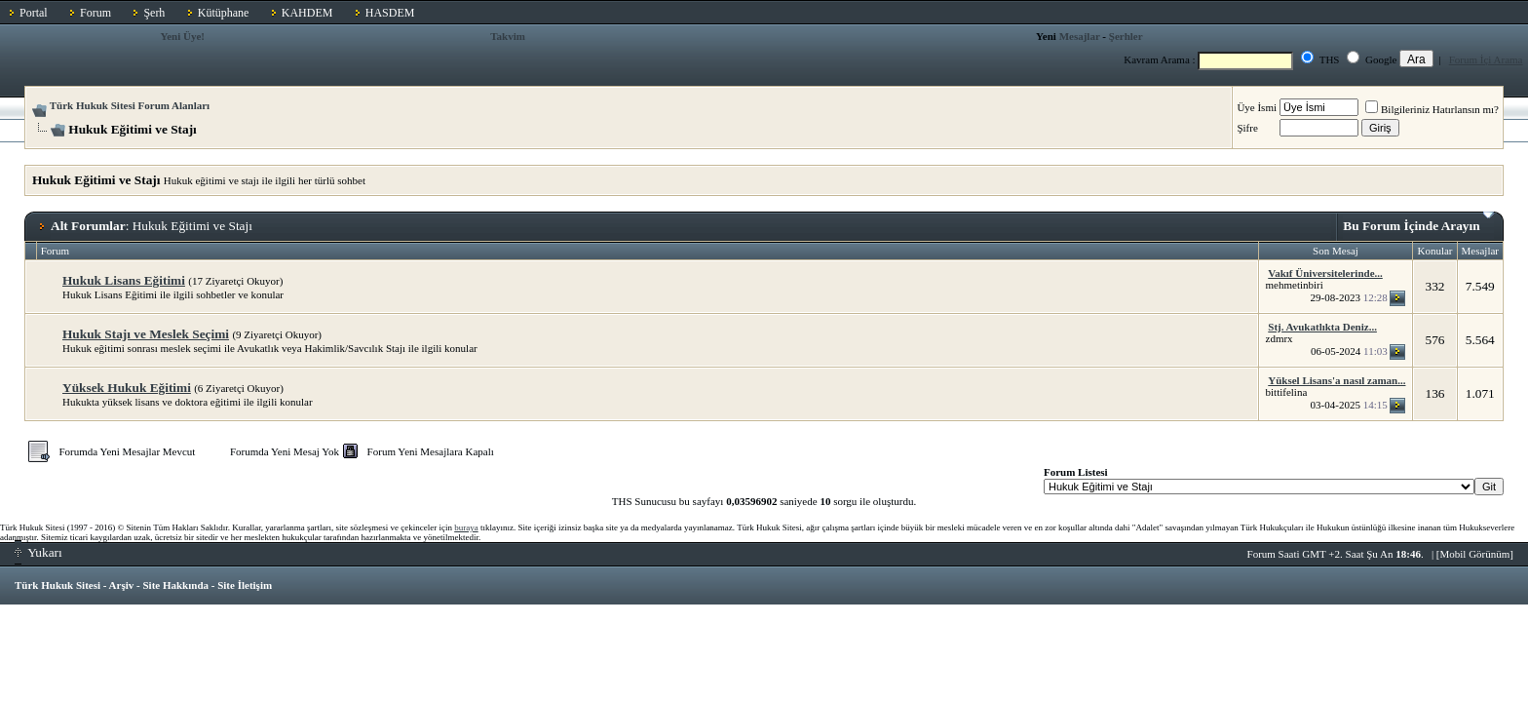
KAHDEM (307, 13)
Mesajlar (1079, 36)
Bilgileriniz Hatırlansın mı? (1432, 109)
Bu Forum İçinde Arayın (1418, 222)
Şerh (154, 13)
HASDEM (390, 13)
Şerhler (1126, 36)
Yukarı (38, 552)
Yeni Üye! (182, 36)
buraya (466, 527)
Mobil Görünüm (1475, 554)
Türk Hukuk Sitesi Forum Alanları (130, 105)
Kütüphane (223, 13)
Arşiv (121, 585)
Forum (95, 13)
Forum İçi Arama (1486, 59)
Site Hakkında (175, 585)
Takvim (507, 36)
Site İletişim (244, 585)
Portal (33, 13)
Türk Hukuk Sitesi (57, 585)
